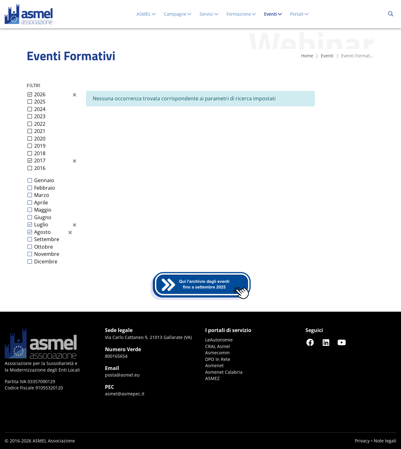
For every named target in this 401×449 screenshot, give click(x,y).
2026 (39, 94)
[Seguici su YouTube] (341, 342)
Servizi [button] (209, 14)
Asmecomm (217, 353)
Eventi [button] (274, 14)
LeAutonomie (219, 340)
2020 (39, 138)
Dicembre (45, 261)
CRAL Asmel (217, 346)
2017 (39, 160)
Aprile (41, 202)
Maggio (42, 209)
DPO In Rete (217, 359)
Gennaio (44, 180)
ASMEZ (212, 378)
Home (307, 56)
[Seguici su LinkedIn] (326, 342)
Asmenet (214, 365)
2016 (39, 168)
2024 (39, 109)
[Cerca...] (390, 14)
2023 (39, 116)
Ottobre (43, 246)
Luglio (41, 224)
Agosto (42, 232)
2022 (39, 123)
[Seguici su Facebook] (310, 342)
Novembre (46, 254)
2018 (39, 153)
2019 (39, 145)
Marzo (41, 195)
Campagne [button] (178, 14)
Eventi (327, 56)
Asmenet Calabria (223, 372)
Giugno (42, 217)
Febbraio (44, 187)
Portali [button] (299, 14)
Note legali (385, 441)
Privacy (362, 441)
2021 (39, 131)
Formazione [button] (242, 14)
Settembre (46, 239)
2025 (39, 101)
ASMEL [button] (146, 14)
